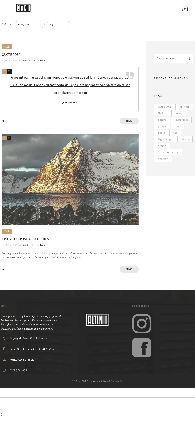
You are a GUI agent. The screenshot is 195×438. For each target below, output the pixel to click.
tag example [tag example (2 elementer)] (165, 139)
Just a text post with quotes (25, 239)
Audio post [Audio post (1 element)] (164, 106)
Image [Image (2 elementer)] (179, 113)
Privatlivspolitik (94, 380)
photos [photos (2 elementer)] (162, 126)
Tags (52, 24)
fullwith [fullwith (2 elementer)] (184, 106)
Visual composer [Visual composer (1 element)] (168, 152)
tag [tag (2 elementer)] (175, 132)
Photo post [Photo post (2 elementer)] (181, 119)
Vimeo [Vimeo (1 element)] (162, 145)
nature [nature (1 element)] (162, 119)
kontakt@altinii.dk (22, 360)
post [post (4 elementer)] (177, 126)
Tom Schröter (29, 60)
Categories (23, 24)
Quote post (11, 55)
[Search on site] (173, 58)
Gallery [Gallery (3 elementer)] (162, 113)
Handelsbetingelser (114, 380)
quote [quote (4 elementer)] (161, 132)
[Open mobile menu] (172, 8)
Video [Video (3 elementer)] (185, 139)
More (5, 121)
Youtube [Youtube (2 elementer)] (163, 158)
